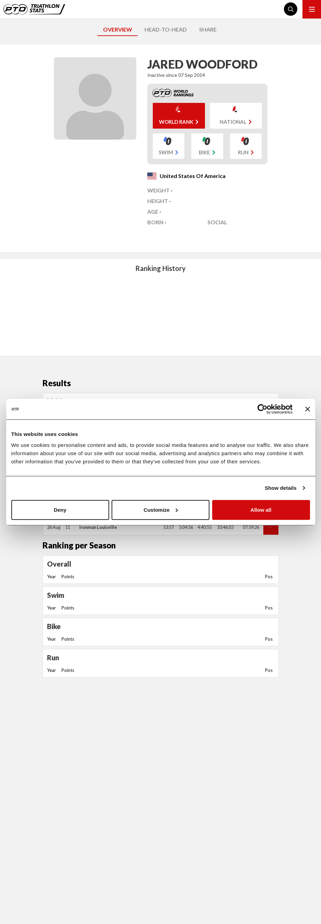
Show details (281, 488)
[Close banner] (307, 409)
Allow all (261, 509)
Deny (60, 509)
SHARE (208, 29)
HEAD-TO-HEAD (166, 29)
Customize (161, 509)
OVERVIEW (117, 29)
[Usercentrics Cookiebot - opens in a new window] (262, 409)
